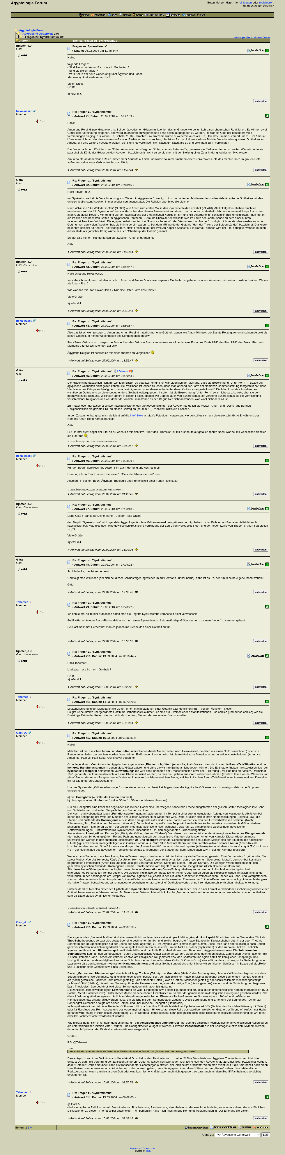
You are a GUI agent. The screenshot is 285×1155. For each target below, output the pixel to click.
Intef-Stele (136, 415)
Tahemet (22, 602)
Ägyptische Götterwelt (38, 33)
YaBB (148, 1151)
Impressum (135, 1148)
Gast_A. (21, 732)
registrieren (266, 2)
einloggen (245, 2)
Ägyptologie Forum (32, 30)
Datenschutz (149, 1148)
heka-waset (24, 111)
